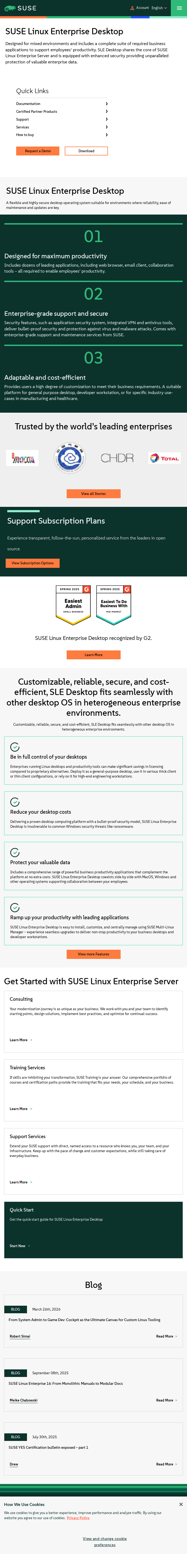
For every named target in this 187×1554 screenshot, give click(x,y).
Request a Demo (38, 151)
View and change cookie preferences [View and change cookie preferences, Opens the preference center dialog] (105, 1541)
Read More (164, 1336)
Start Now (18, 1246)
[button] (139, 8)
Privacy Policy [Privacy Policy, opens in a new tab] (78, 1518)
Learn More (94, 655)
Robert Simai (20, 1336)
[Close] (181, 1504)
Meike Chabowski (24, 1400)
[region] (93, 1525)
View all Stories (93, 494)
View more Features (93, 954)
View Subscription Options (33, 563)
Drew (14, 1464)
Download (86, 151)
